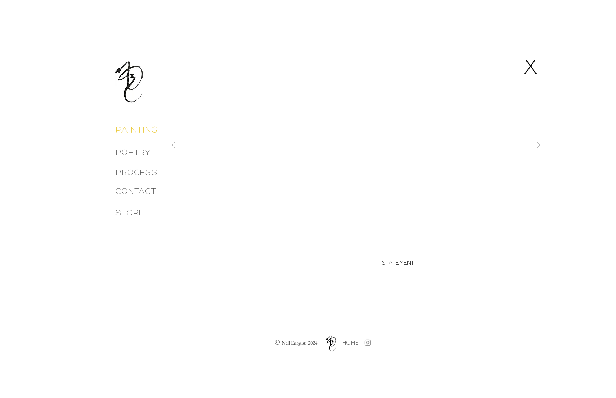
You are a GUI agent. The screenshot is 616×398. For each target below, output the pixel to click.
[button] (356, 145)
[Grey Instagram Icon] (367, 342)
